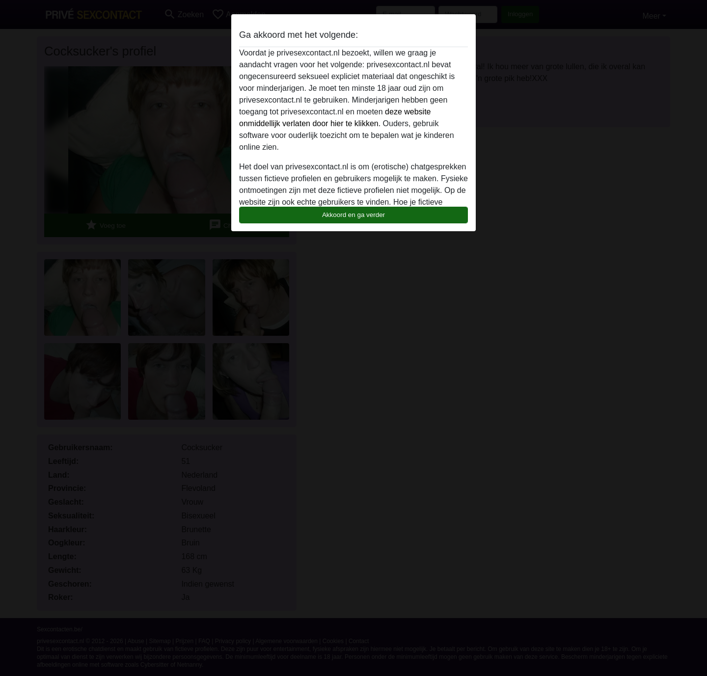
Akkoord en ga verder (353, 214)
